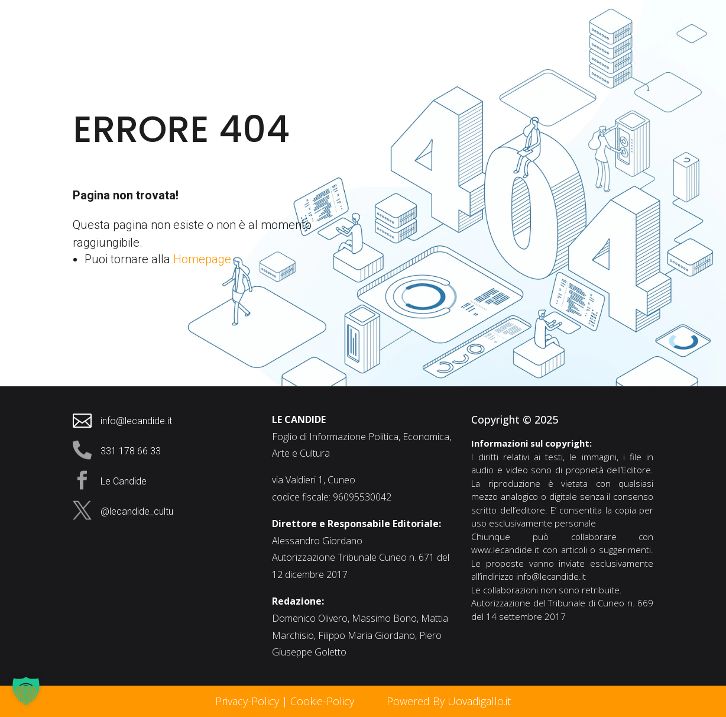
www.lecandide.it (505, 549)
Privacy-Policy (247, 701)
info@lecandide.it (551, 576)
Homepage (202, 259)
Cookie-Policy (323, 701)
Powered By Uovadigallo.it (449, 701)
